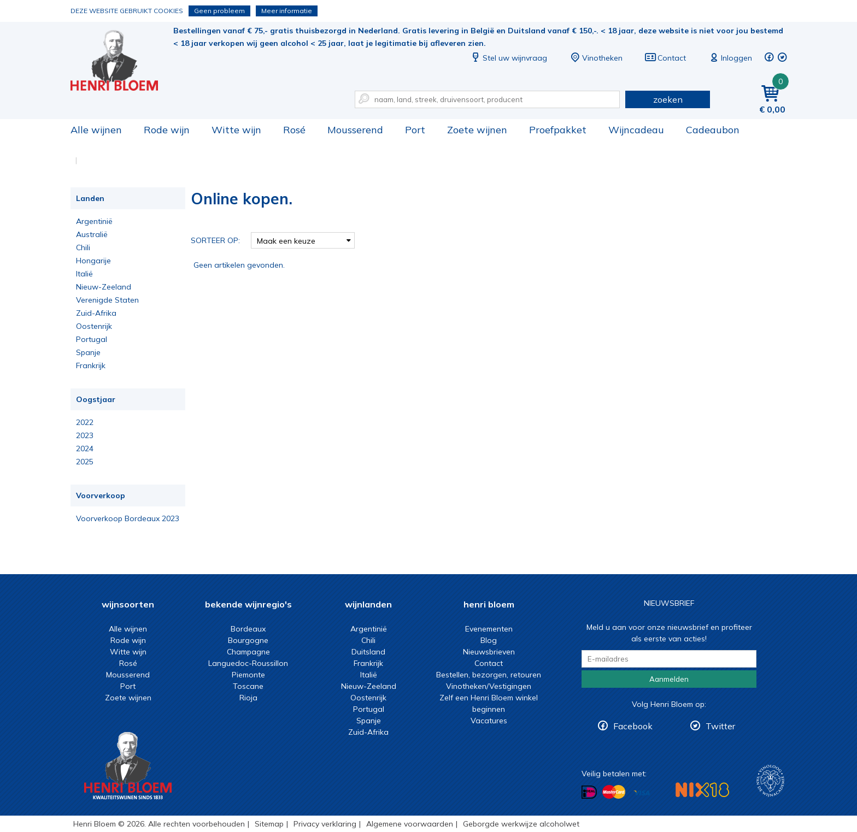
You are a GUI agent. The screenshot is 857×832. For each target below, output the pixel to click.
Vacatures (489, 720)
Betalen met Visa (641, 793)
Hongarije (93, 260)
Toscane (248, 686)
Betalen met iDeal (589, 792)
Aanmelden (669, 679)
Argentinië (94, 221)
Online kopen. (122, 60)
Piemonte (248, 675)
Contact (665, 58)
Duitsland (368, 652)
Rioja (248, 698)
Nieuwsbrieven (489, 652)
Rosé (294, 129)
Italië (84, 274)
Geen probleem (219, 11)
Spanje (88, 352)
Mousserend (355, 129)
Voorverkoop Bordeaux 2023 (127, 518)
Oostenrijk (94, 326)
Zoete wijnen (477, 129)
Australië (92, 234)
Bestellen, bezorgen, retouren (488, 675)
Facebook (633, 726)
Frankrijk (90, 365)
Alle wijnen (96, 129)
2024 (84, 448)
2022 (84, 422)
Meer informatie (286, 11)
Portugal (91, 339)
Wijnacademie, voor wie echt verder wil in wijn (770, 781)
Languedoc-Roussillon (248, 663)
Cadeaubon (712, 129)
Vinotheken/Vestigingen (488, 686)
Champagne (248, 652)
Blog (488, 640)
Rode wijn (167, 129)
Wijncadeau (636, 129)
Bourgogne (248, 640)
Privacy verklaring (325, 824)
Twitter (720, 726)
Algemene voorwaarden (409, 824)
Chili (83, 247)
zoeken (668, 99)
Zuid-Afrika (96, 313)
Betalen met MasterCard (613, 792)
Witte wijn (236, 129)
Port (415, 129)
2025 (84, 462)
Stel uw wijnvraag (508, 58)
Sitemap (269, 824)
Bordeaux (248, 629)
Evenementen (489, 629)
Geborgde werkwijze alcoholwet (521, 824)
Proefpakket (557, 129)
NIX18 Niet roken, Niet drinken (702, 789)
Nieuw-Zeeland (103, 287)
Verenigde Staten (107, 300)
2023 (84, 435)
